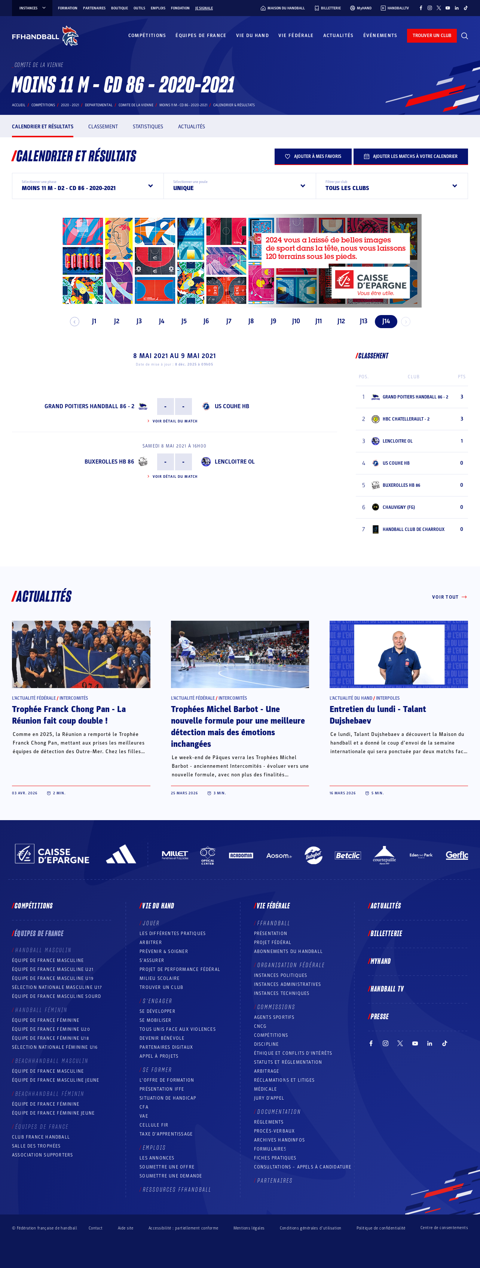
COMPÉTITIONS (271, 1035)
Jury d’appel (269, 1098)
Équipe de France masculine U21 (53, 969)
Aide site (126, 1228)
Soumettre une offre (167, 1167)
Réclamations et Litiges (284, 1080)
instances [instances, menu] (33, 8)
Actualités (338, 36)
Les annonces (157, 1158)
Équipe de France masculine (48, 960)
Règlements (269, 1122)
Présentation (270, 933)
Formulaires (270, 1149)
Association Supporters (42, 1155)
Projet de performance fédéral (180, 969)
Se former (157, 1070)
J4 (158, 321)
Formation (67, 8)
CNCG (260, 1026)
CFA (144, 1107)
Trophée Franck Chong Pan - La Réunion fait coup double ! (69, 715)
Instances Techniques (282, 993)
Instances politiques (281, 975)
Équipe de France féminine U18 (50, 1038)
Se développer (157, 1011)
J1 (91, 321)
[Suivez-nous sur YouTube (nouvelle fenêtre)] (448, 8)
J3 (135, 321)
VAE (144, 1116)
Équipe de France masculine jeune (55, 1080)
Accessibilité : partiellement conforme (183, 1228)
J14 (382, 321)
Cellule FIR (154, 1125)
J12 (338, 321)
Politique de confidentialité (381, 1228)
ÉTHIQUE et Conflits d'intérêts (293, 1053)
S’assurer (152, 960)
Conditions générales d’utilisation (311, 1228)
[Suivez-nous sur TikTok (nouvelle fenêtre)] (466, 8)
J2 (113, 321)
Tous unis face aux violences (178, 1029)
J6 (203, 321)
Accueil (18, 105)
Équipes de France (200, 36)
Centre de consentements (444, 1228)
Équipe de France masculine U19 (53, 978)
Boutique (119, 8)
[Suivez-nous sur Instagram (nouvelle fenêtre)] (430, 8)
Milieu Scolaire (160, 978)
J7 (225, 321)
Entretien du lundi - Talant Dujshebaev (378, 715)
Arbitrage (266, 1071)
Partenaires (94, 8)
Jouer (151, 923)
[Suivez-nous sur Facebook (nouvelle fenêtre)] (421, 8)
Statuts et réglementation (288, 1062)
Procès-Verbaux (274, 1131)
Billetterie (386, 934)
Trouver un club (161, 987)
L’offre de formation (167, 1080)
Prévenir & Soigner (164, 951)
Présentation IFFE (162, 1089)
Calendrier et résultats (42, 126)
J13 (360, 321)
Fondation (180, 8)
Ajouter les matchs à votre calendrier (411, 156)
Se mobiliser (155, 1020)
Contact (96, 1228)
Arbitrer (151, 942)
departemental (99, 105)
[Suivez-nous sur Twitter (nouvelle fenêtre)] (439, 8)
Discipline (266, 1044)
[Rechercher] (464, 36)
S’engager (157, 1001)
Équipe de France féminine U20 (51, 1029)
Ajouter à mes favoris (313, 156)
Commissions (276, 1007)
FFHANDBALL (274, 923)
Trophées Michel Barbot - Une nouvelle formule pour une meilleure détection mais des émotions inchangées (238, 726)
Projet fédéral (273, 942)
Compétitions (147, 36)
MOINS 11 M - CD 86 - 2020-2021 (183, 105)
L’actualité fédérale (34, 698)
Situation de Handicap (168, 1098)
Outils (139, 8)
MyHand (381, 961)
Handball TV (387, 989)
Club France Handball (41, 1137)
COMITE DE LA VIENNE (136, 105)
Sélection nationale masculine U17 (57, 987)
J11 (315, 321)
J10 (293, 321)
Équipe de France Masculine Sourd (56, 996)
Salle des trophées (36, 1146)
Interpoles (388, 698)
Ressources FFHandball (177, 1190)
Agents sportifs (274, 1017)
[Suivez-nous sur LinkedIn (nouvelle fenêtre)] (457, 8)
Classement (103, 126)
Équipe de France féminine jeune (53, 1113)
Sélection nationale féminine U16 (55, 1047)
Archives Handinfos (279, 1140)
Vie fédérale (296, 36)
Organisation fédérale (291, 965)
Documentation (279, 1112)
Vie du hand (252, 36)
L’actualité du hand (351, 698)
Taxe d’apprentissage (166, 1134)
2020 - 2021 (70, 105)
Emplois (158, 8)
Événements (380, 36)
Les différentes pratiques (173, 933)
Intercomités (73, 698)
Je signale (204, 8)
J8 (248, 321)
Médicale (265, 1089)
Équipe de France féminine (45, 1020)
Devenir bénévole (162, 1038)
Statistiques (148, 126)
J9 (270, 321)
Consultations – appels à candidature (303, 1167)
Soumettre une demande (171, 1176)
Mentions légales (249, 1228)
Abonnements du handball (288, 951)
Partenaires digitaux (166, 1047)
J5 (180, 321)
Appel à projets (159, 1056)
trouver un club (432, 36)
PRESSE (380, 1017)
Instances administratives (287, 984)
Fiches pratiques (275, 1158)
